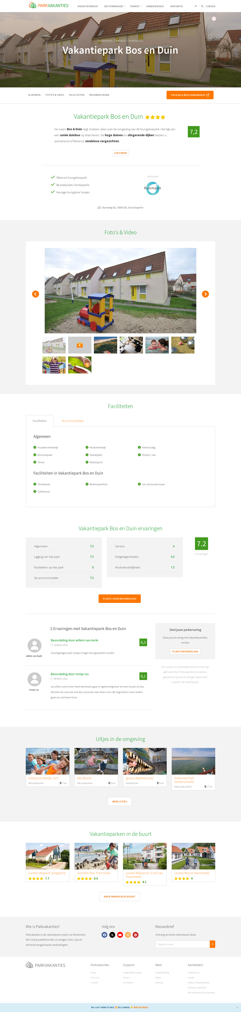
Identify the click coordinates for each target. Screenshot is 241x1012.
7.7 (47, 878)
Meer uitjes (119, 801)
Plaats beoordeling (185, 651)
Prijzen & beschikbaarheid (190, 95)
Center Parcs (194, 972)
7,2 (194, 132)
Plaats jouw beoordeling (119, 598)
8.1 (144, 882)
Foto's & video (55, 94)
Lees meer (120, 153)
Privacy (126, 977)
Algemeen (34, 94)
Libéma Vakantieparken (199, 982)
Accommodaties (73, 421)
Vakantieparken (87, 6)
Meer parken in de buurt (119, 896)
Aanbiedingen (155, 6)
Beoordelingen (99, 94)
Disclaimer (128, 982)
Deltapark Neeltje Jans (43, 778)
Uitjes (158, 977)
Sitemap (159, 982)
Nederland (105, 40)
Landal (191, 977)
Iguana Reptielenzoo (139, 778)
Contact (94, 982)
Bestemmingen (114, 6)
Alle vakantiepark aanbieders (201, 992)
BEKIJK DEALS (141, 1007)
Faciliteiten (76, 94)
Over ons (95, 977)
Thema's (136, 6)
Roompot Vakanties (197, 987)
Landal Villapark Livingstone (47, 873)
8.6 (96, 878)
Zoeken (208, 6)
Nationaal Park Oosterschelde (184, 780)
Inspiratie (176, 6)
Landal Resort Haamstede (192, 873)
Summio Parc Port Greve (93, 873)
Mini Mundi (84, 778)
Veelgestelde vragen (132, 972)
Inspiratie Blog (162, 972)
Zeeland (119, 40)
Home (93, 972)
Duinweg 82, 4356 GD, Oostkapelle (120, 207)
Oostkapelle (135, 40)
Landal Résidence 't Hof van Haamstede (144, 875)
